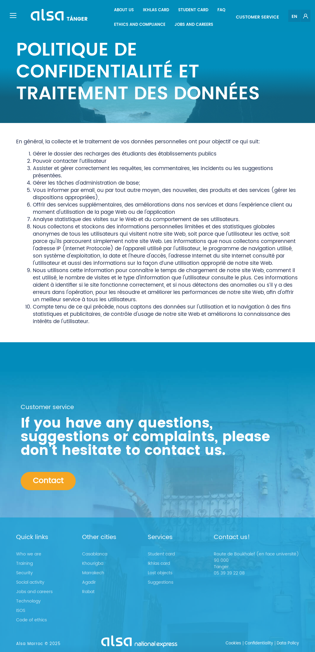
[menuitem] (123, 10)
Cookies (233, 643)
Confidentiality (259, 643)
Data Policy (288, 643)
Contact (48, 481)
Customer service (257, 17)
